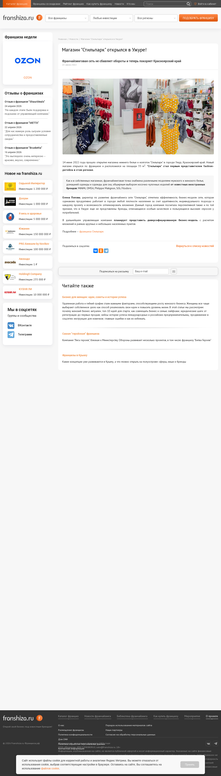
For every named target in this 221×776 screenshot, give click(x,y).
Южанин (24, 228)
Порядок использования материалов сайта (129, 725)
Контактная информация (71, 748)
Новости (119, 3)
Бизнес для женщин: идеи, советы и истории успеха (94, 297)
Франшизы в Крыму (74, 355)
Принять (189, 764)
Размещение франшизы (71, 730)
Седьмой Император (32, 183)
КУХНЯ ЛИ (25, 289)
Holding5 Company (30, 274)
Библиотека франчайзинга (132, 716)
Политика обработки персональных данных (81, 744)
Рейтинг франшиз (73, 3)
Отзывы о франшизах (24, 93)
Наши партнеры (114, 730)
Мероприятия (192, 716)
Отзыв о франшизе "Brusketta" (23, 147)
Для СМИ (63, 739)
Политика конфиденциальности (75, 734)
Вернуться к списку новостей (195, 246)
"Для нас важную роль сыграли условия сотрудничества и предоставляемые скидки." (28, 135)
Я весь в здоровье (30, 213)
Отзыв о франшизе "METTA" (22, 123)
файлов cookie (50, 768)
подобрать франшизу (198, 18)
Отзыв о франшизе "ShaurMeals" (25, 101)
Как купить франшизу (99, 3)
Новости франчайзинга (97, 716)
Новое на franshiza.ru (23, 173)
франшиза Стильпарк (91, 231)
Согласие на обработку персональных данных (130, 734)
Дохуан (23, 198)
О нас (61, 725)
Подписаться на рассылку (134, 271)
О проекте (212, 716)
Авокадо (24, 259)
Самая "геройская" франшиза (80, 333)
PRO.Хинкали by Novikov (34, 243)
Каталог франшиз (16, 3)
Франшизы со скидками (46, 3)
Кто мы (131, 3)
